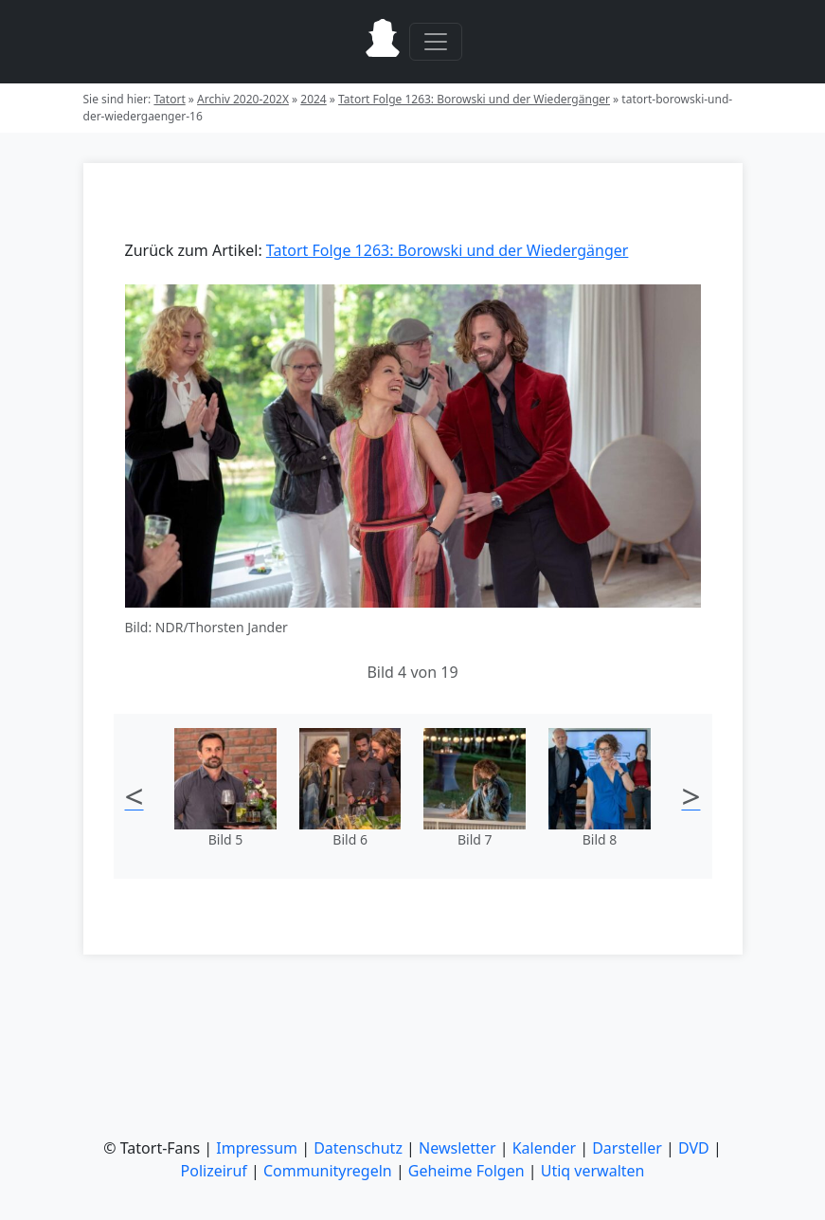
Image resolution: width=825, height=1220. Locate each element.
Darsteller (627, 1148)
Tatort (169, 99)
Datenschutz (358, 1148)
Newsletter (457, 1148)
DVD (693, 1148)
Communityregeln (327, 1170)
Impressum (256, 1148)
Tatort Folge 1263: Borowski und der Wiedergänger (474, 99)
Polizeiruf (214, 1170)
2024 (313, 99)
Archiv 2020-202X (243, 99)
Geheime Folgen (466, 1170)
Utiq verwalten (593, 1170)
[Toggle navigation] (435, 42)
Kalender (544, 1148)
